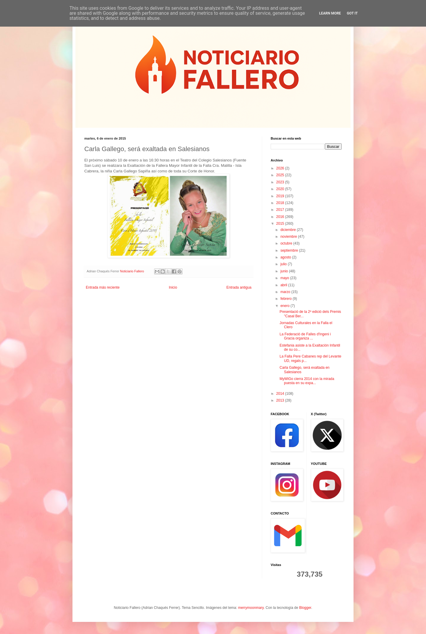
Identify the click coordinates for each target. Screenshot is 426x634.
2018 (280, 203)
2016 (280, 217)
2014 (280, 394)
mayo (285, 278)
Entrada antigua (238, 287)
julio (284, 264)
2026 (280, 168)
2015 (280, 223)
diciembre (288, 230)
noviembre (289, 236)
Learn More (330, 13)
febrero (286, 299)
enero (285, 306)
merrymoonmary (251, 608)
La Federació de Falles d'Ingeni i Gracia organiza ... (305, 336)
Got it (352, 13)
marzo (285, 292)
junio (284, 271)
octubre (286, 243)
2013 (280, 400)
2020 (280, 189)
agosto (286, 257)
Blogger (305, 608)
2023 (280, 182)
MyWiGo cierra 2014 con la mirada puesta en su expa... (307, 381)
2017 (280, 210)
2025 (280, 175)
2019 (280, 196)
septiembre (289, 250)
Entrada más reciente (103, 287)
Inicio (173, 287)
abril (284, 285)
